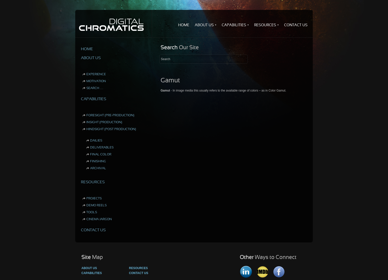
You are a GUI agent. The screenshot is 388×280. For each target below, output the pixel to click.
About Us (89, 268)
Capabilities (91, 273)
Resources (138, 268)
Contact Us (138, 273)
